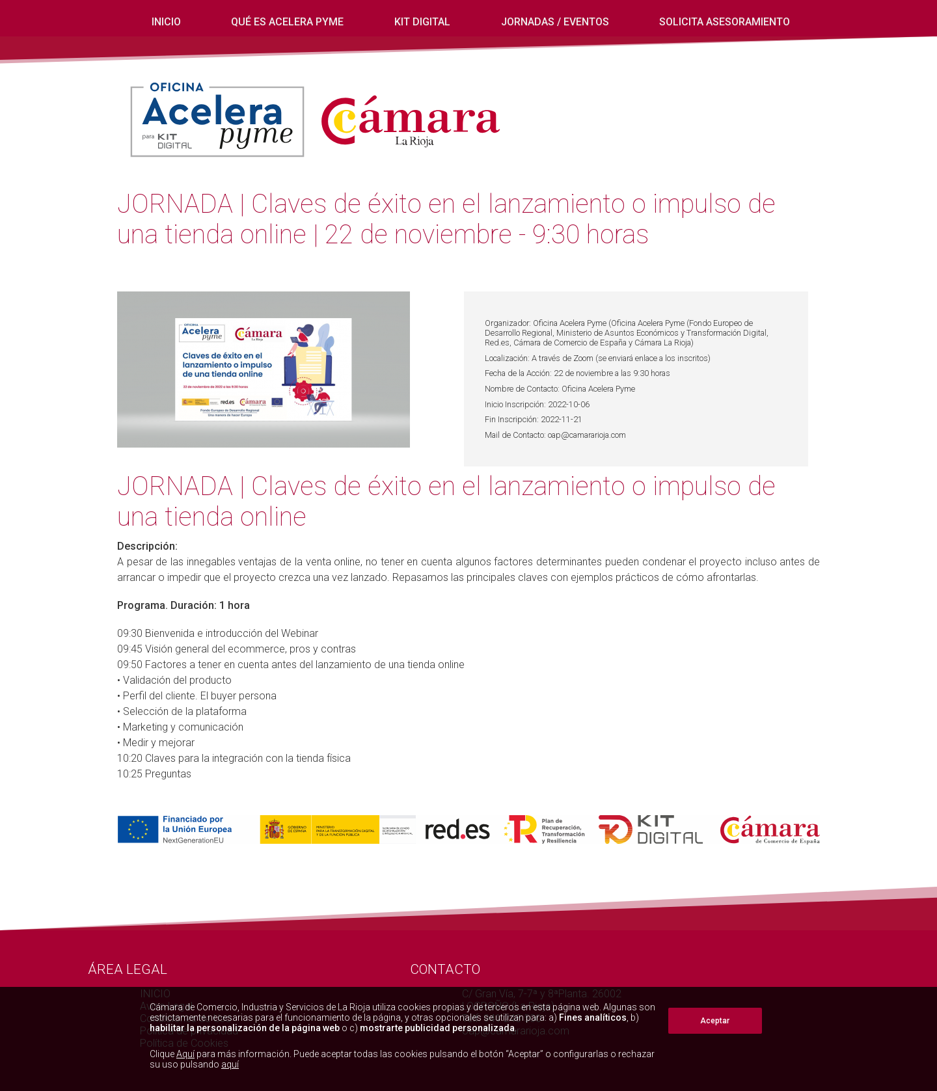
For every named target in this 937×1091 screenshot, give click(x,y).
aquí (230, 1064)
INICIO (166, 22)
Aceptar (714, 1020)
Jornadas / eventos (555, 22)
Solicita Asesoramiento (724, 22)
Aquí (185, 1054)
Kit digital (422, 22)
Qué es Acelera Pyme (287, 22)
